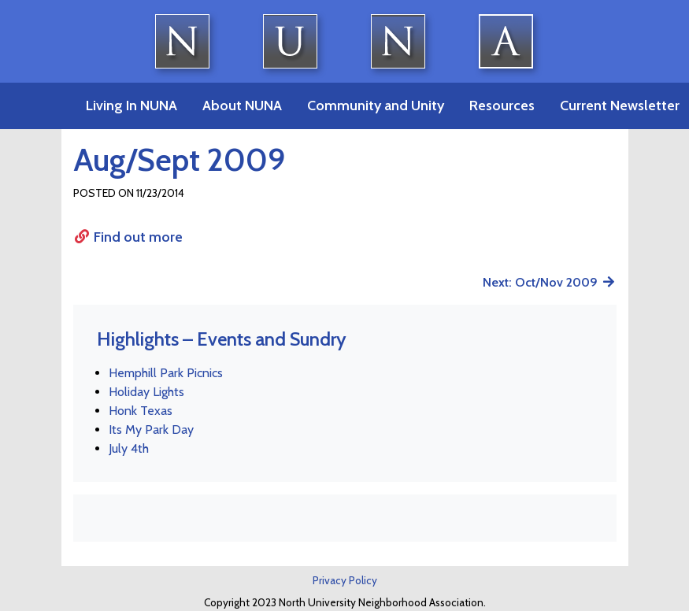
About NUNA (242, 105)
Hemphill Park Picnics (166, 372)
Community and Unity (375, 105)
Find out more (128, 237)
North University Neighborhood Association (344, 41)
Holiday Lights (146, 391)
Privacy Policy (345, 580)
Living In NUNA (131, 105)
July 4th (129, 448)
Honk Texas (140, 410)
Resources (502, 105)
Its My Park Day (151, 429)
